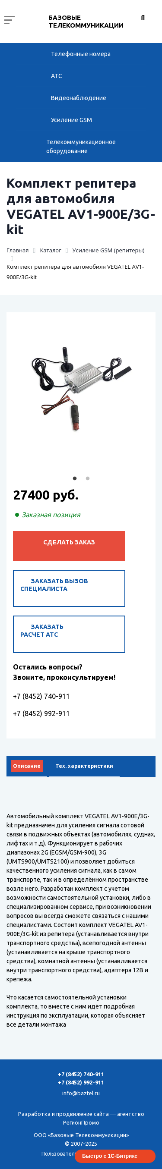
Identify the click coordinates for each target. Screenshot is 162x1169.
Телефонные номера (81, 53)
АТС (56, 75)
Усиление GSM (71, 119)
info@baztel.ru (81, 1093)
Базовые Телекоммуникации (86, 21)
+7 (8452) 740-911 (41, 696)
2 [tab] (87, 479)
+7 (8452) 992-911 (41, 713)
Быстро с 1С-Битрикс (109, 1156)
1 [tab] (74, 479)
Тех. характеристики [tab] (84, 766)
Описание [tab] (27, 766)
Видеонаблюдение (78, 97)
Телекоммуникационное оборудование (81, 146)
